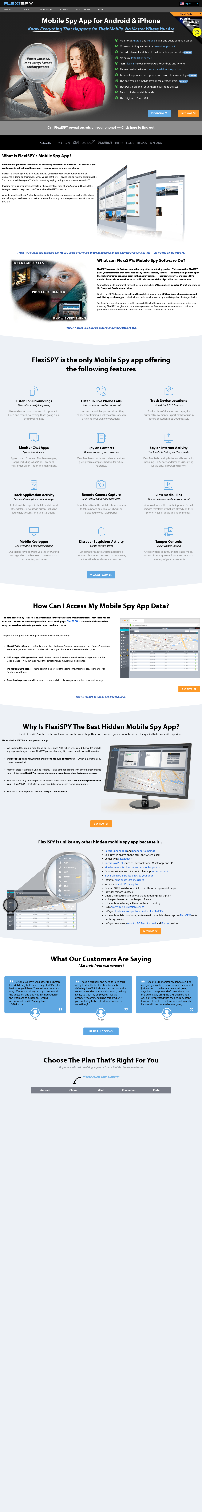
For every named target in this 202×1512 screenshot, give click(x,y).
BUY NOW (188, 113)
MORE (100, 9)
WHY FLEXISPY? (83, 9)
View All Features (101, 607)
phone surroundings (148, 927)
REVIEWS (64, 9)
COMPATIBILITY (45, 9)
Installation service (141, 58)
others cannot (165, 948)
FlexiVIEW (131, 63)
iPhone (151, 40)
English (191, 4)
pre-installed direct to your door (165, 69)
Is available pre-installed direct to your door (133, 952)
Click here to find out (138, 127)
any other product (165, 46)
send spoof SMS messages (134, 957)
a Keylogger (129, 935)
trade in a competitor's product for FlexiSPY (144, 991)
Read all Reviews (101, 1117)
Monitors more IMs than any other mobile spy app (137, 944)
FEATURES (26, 9)
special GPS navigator (131, 961)
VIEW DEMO (159, 113)
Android (137, 40)
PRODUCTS (9, 9)
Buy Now (184, 724)
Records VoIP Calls (119, 940)
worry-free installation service (132, 987)
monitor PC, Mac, (141, 1004)
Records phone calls (120, 927)
